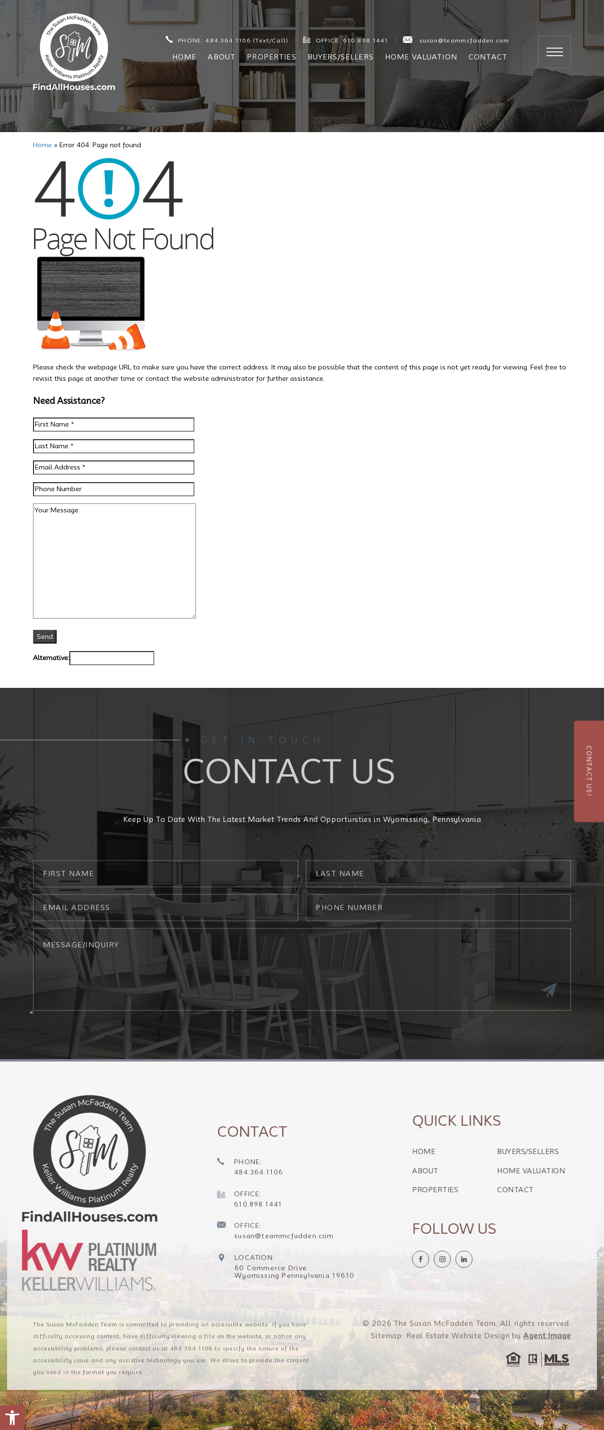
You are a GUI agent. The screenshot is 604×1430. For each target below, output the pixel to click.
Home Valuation (421, 57)
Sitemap (386, 1356)
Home (184, 57)
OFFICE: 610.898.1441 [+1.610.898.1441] (345, 40)
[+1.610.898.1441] (250, 1220)
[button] (12, 1417)
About (221, 57)
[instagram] (462, 1259)
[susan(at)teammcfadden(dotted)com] (275, 1252)
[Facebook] (441, 1259)
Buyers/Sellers (341, 57)
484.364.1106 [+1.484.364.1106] (191, 1368)
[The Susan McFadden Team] (74, 51)
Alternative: (51, 657)
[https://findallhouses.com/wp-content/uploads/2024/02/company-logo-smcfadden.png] (86, 1158)
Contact (488, 57)
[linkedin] (484, 1259)
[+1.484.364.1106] (250, 1188)
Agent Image (547, 1356)
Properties (271, 57)
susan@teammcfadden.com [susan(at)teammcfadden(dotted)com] (456, 40)
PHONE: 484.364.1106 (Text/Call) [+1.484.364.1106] (227, 40)
